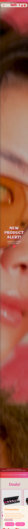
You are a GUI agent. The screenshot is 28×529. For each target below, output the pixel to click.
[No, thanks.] (9, 524)
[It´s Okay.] (20, 524)
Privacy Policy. (8, 520)
